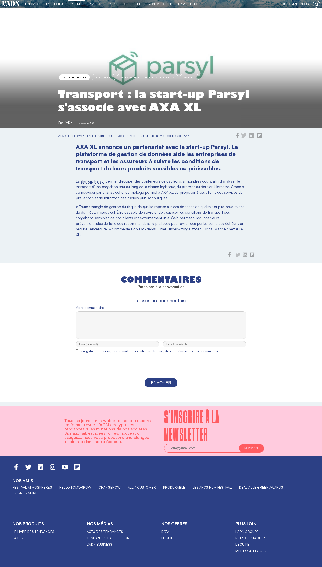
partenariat (104, 192)
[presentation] (160, 371)
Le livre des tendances (33, 532)
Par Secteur (55, 4)
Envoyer (161, 386)
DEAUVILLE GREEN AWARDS (261, 487)
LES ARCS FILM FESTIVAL (212, 487)
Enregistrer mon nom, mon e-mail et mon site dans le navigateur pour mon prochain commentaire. (150, 355)
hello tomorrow (75, 487)
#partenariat (103, 77)
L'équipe (242, 544)
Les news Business (82, 135)
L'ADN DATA (177, 4)
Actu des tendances (105, 532)
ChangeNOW (110, 487)
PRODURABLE (174, 487)
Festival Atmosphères (32, 487)
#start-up (189, 77)
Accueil (62, 135)
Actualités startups (74, 77)
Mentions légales (251, 551)
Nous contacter (250, 538)
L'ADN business (99, 544)
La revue (20, 538)
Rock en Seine (24, 493)
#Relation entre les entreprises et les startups (147, 77)
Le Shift (137, 4)
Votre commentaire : (90, 308)
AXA (164, 192)
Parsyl (99, 181)
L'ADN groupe (247, 532)
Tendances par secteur (108, 538)
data (165, 532)
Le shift (168, 538)
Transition (95, 4)
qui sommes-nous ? (296, 4)
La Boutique (199, 4)
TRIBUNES (76, 4)
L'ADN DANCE (156, 4)
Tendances (33, 4)
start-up (87, 181)
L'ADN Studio (117, 4)
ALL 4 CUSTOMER (142, 487)
